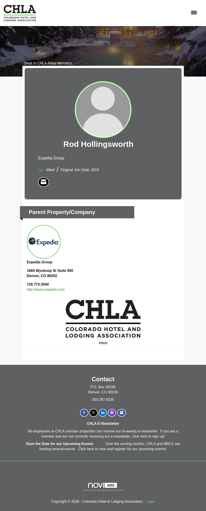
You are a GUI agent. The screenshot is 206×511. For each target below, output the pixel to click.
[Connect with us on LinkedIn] (103, 413)
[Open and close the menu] (119, 13)
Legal (150, 501)
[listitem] (43, 182)
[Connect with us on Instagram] (112, 413)
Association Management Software (103, 487)
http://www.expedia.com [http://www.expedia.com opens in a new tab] (46, 289)
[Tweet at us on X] (93, 413)
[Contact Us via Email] (121, 413)
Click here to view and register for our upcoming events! (122, 449)
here (144, 436)
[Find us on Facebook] (84, 413)
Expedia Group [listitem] (44, 244)
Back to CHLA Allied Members (47, 63)
